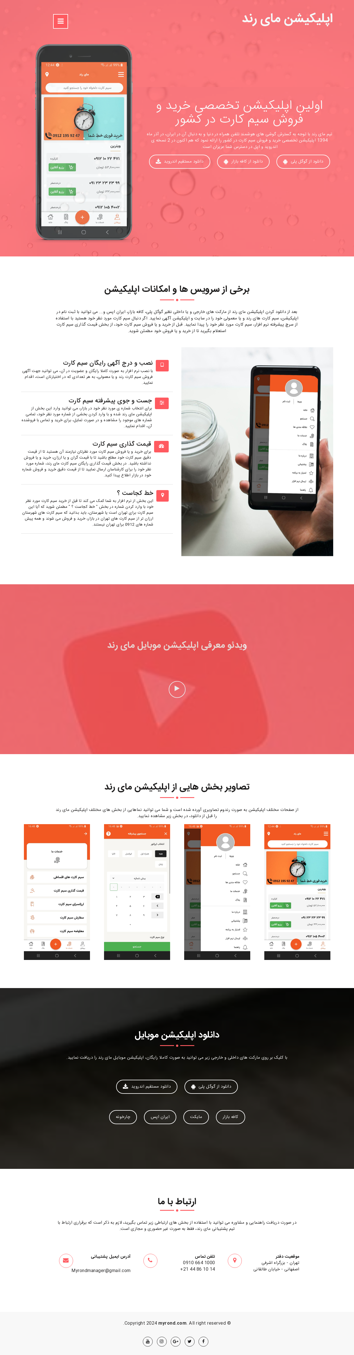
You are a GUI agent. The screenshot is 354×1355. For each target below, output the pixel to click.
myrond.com (172, 1323)
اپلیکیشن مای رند (287, 19)
